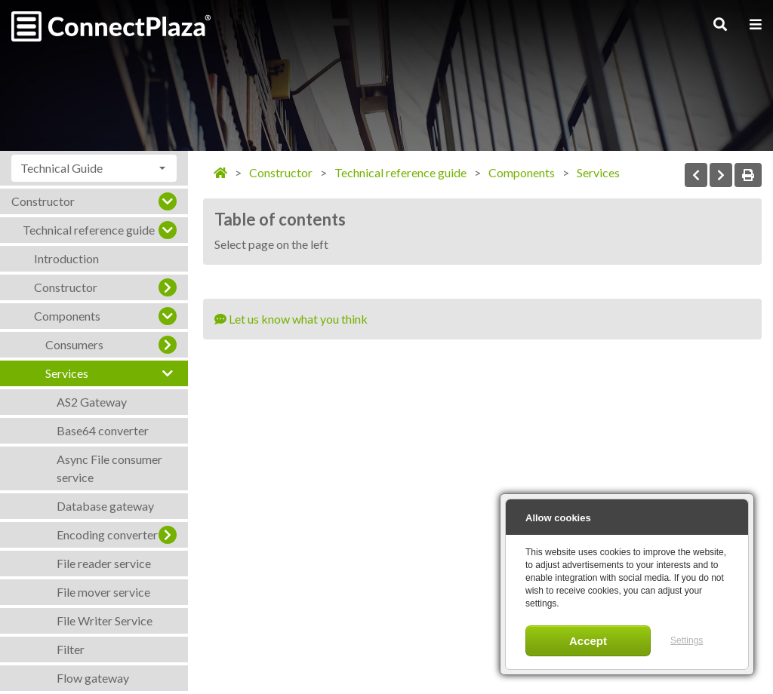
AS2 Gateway (92, 402)
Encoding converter (107, 534)
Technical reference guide (89, 230)
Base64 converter (103, 430)
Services (66, 373)
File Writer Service (104, 620)
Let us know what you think (291, 319)
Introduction (66, 258)
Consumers (74, 344)
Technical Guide (61, 168)
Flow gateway (93, 678)
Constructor (43, 201)
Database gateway (105, 506)
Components (67, 316)
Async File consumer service (109, 468)
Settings (686, 640)
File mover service (103, 592)
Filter (71, 649)
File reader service (104, 563)
